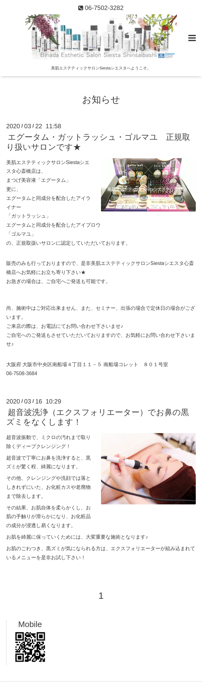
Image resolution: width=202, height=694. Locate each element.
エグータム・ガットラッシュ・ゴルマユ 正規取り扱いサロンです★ (98, 141)
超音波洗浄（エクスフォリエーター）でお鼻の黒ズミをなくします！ (97, 417)
